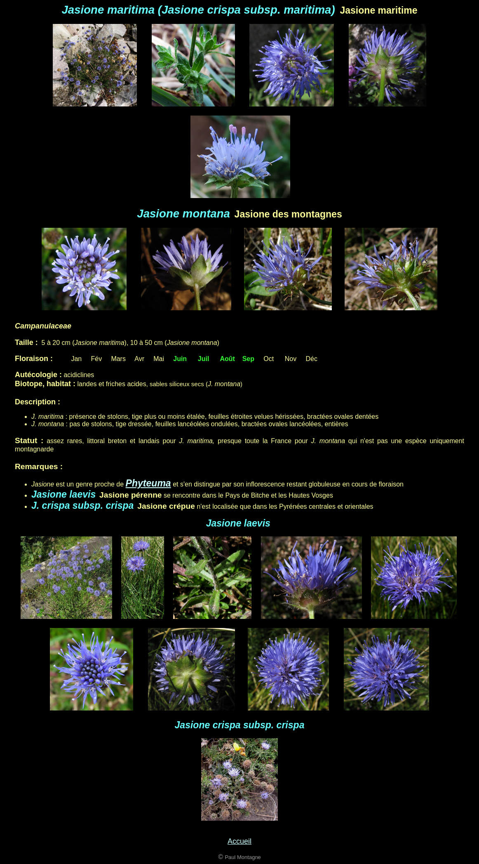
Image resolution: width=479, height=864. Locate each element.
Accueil (239, 841)
